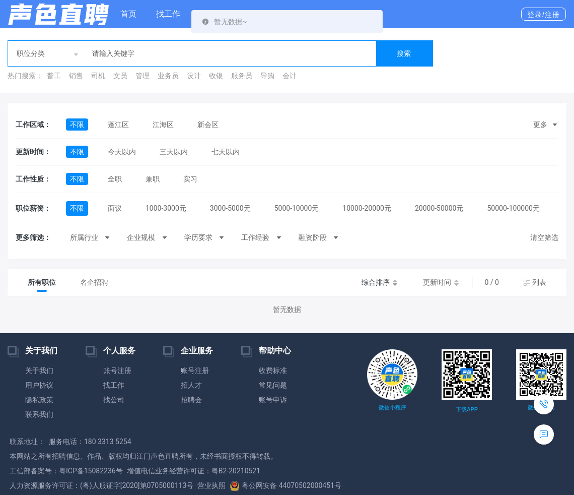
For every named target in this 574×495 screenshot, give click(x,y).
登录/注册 (543, 15)
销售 (76, 76)
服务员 (241, 76)
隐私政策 (39, 400)
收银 (216, 76)
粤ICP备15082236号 (91, 471)
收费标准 (273, 370)
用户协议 (39, 385)
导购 (267, 76)
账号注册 (117, 370)
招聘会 (191, 400)
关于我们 (39, 370)
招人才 (191, 385)
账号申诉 (273, 400)
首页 (128, 14)
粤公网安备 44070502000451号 (285, 485)
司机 (98, 76)
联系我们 (39, 414)
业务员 (168, 76)
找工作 (168, 14)
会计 (289, 76)
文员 (120, 76)
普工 (54, 76)
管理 (142, 76)
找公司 (113, 400)
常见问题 (273, 385)
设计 (194, 76)
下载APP (466, 409)
